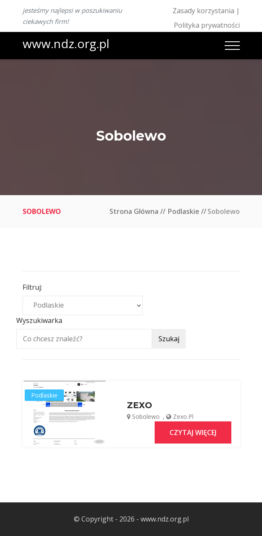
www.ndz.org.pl (66, 43)
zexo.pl (183, 416)
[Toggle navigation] (232, 45)
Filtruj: (32, 287)
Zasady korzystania (203, 10)
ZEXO (139, 405)
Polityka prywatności (207, 25)
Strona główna (133, 211)
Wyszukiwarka (39, 320)
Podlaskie (183, 211)
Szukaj (168, 338)
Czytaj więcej (193, 432)
